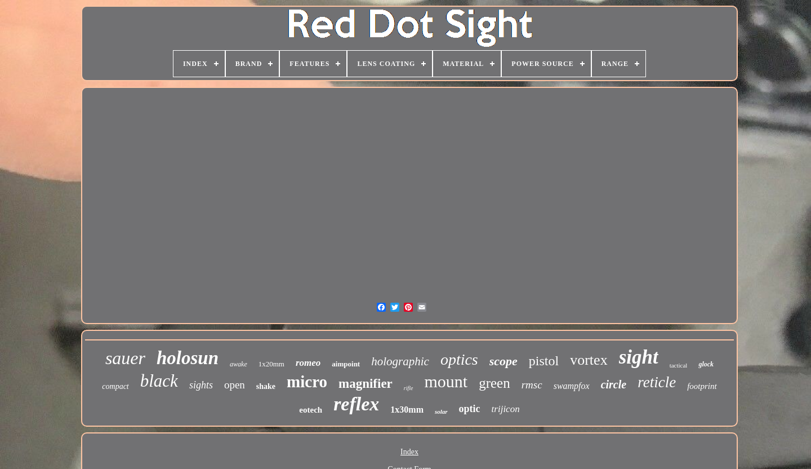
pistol (544, 360)
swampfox (572, 386)
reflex (356, 403)
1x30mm (407, 409)
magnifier (365, 384)
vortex (588, 360)
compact (115, 386)
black (159, 381)
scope (503, 361)
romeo (308, 362)
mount (446, 381)
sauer (125, 358)
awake (238, 364)
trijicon (506, 409)
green (494, 383)
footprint (702, 386)
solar (441, 411)
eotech (310, 409)
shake (265, 386)
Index (409, 452)
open (234, 385)
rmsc (532, 385)
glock (706, 364)
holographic (400, 361)
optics (459, 359)
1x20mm (271, 364)
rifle (408, 388)
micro (307, 382)
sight (638, 357)
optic (469, 408)
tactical (679, 365)
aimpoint (346, 364)
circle (614, 384)
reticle (657, 382)
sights (201, 385)
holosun (188, 358)
